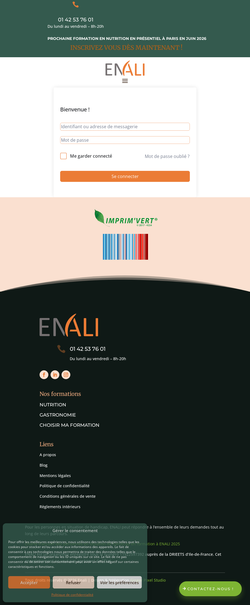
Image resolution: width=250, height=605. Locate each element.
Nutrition (53, 404)
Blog (44, 465)
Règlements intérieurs (60, 506)
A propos (48, 454)
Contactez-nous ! (210, 589)
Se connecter (125, 176)
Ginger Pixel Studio (148, 580)
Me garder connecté (91, 156)
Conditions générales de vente (68, 496)
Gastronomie (58, 415)
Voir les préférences (119, 582)
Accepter (29, 582)
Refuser (73, 582)
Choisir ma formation (69, 425)
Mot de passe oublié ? (167, 156)
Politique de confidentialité (72, 594)
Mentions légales (55, 475)
